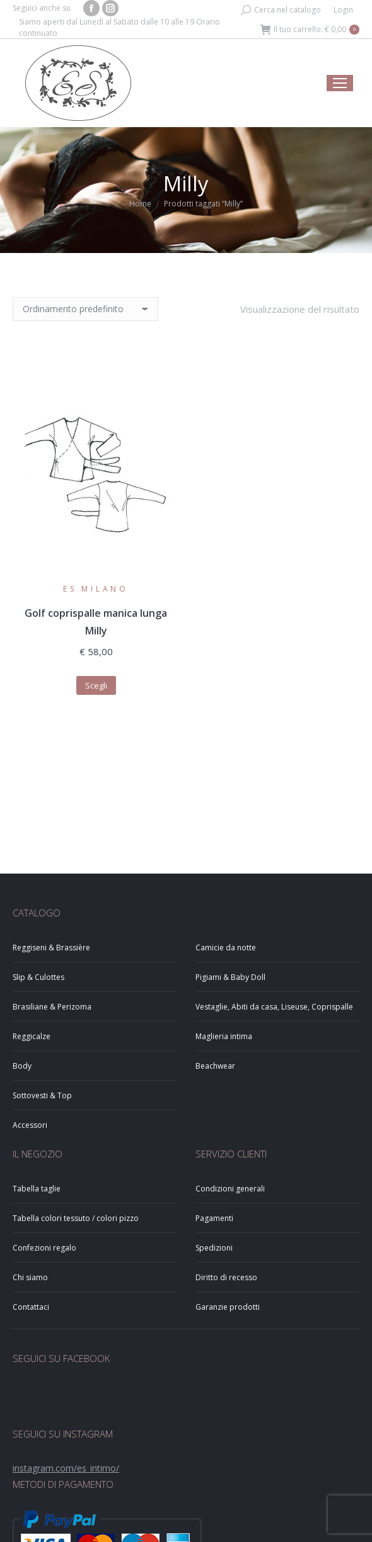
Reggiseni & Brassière (51, 947)
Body (22, 1066)
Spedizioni (214, 1247)
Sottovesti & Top (42, 1095)
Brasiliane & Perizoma (52, 1006)
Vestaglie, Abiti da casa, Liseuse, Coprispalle (274, 1006)
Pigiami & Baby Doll (230, 977)
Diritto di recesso (226, 1277)
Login (343, 9)
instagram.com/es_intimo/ (66, 1468)
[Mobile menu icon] (340, 83)
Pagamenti (214, 1218)
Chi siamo (30, 1277)
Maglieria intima (223, 1036)
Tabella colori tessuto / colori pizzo (76, 1218)
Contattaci (31, 1307)
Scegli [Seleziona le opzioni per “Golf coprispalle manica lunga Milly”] (96, 685)
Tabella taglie (37, 1188)
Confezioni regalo (44, 1247)
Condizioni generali (230, 1188)
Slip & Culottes (38, 977)
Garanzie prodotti (227, 1307)
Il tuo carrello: (309, 29)
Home (140, 203)
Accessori (30, 1125)
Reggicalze (31, 1036)
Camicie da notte (225, 947)
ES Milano (96, 588)
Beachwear (215, 1066)
